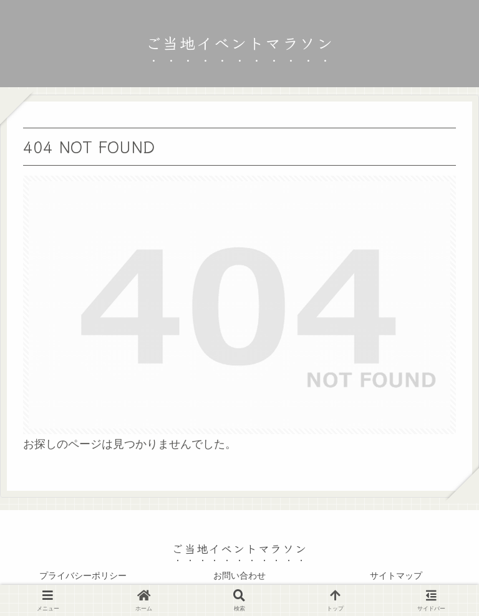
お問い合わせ (239, 575)
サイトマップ (396, 575)
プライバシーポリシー (83, 575)
